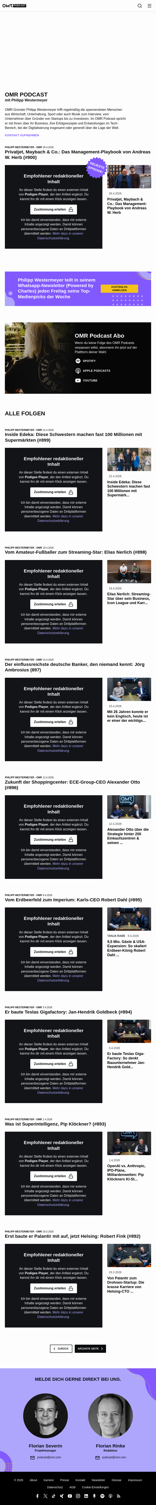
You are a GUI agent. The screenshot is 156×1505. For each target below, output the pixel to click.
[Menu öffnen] (149, 6)
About (33, 1480)
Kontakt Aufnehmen (22, 135)
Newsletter (98, 1480)
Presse (64, 1480)
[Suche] (140, 6)
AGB (72, 1487)
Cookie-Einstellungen (95, 1487)
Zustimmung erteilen (53, 209)
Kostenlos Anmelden (120, 289)
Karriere (49, 1480)
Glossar (116, 1480)
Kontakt (80, 1480)
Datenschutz (55, 1487)
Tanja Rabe (116, 935)
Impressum (135, 1480)
